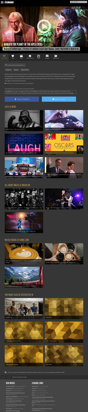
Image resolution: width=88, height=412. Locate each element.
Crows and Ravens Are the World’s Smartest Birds (42, 389)
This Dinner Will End (10, 379)
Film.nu (33, 385)
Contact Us (34, 381)
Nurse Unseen (9, 401)
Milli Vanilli (8, 383)
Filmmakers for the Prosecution (13, 403)
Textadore (34, 409)
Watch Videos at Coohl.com (17, 236)
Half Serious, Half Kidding (11, 389)
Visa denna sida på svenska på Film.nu (15, 65)
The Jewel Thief (9, 381)
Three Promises (9, 391)
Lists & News (10, 106)
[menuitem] (3, 370)
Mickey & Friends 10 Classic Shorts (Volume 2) (15, 397)
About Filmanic (35, 379)
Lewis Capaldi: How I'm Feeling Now (14, 393)
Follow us (34, 383)
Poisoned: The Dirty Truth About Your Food (15, 385)
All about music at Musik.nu (17, 183)
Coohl (33, 387)
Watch (33, 397)
